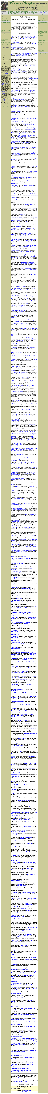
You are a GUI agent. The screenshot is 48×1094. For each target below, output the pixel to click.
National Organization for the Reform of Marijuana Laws (21, 176)
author (16, 105)
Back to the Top (5, 106)
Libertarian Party (15, 164)
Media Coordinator (19, 1077)
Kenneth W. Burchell (16, 805)
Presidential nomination (16, 984)
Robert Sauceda (15, 363)
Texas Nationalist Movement (30, 733)
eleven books (28, 91)
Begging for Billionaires (23, 627)
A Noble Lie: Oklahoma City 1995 (24, 133)
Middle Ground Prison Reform (20, 572)
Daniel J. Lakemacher (28, 737)
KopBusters (29, 667)
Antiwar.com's (15, 483)
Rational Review (32, 898)
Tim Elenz (14, 355)
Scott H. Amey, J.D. (16, 110)
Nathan (13, 127)
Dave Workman (15, 577)
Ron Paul (17, 321)
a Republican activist (26, 826)
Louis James (14, 399)
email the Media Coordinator (21, 1081)
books (31, 940)
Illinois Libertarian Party (29, 65)
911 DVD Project (29, 1062)
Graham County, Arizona (31, 295)
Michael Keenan (15, 380)
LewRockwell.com (31, 347)
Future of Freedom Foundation (4, 34)
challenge (35, 1041)
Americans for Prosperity (30, 152)
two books (21, 79)
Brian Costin (19, 450)
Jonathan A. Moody (16, 141)
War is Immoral (22, 738)
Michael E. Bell (18, 495)
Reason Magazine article (18, 498)
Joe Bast (13, 245)
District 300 (29, 843)
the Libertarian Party (28, 1034)
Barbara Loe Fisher (16, 772)
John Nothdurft (15, 918)
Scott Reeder (14, 193)
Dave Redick (14, 315)
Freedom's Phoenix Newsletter (19, 509)
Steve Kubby (14, 228)
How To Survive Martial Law (18, 998)
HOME (3, 15)
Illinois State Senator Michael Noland (20, 1068)
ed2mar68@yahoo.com (31, 927)
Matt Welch (14, 991)
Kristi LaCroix (15, 248)
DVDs (16, 669)
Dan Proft (14, 793)
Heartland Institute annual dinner (26, 246)
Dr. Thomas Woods (16, 90)
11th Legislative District (18, 680)
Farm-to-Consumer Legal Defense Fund (27, 263)
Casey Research (16, 400)
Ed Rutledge (14, 612)
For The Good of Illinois (28, 185)
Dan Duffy (20, 751)
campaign (21, 306)
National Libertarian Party (42, 25)
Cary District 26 (15, 834)
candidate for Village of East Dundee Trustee (21, 459)
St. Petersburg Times (27, 704)
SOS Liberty (26, 285)
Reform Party (18, 226)
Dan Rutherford (15, 114)
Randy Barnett (15, 846)
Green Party (22, 214)
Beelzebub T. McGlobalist (17, 391)
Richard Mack (15, 295)
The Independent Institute (29, 862)
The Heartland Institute (32, 245)
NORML (14, 424)
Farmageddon (24, 254)
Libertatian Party (23, 671)
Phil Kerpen (14, 1064)
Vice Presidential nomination (18, 1051)
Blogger (13, 472)
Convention (33, 957)
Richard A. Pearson (16, 1043)
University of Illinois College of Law (24, 652)
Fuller (16, 127)
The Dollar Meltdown (31, 661)
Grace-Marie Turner (16, 208)
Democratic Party (17, 443)
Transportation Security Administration (20, 819)
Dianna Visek (14, 58)
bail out (28, 910)
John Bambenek (15, 566)
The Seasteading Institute (30, 380)
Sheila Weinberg (15, 776)
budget (12, 335)
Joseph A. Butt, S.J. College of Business (24, 368)
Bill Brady (14, 789)
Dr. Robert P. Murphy (16, 68)
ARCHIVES (42, 15)
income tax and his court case (18, 831)
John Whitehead (15, 36)
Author (13, 204)
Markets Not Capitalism (16, 220)
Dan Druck (14, 964)
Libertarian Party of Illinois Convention (20, 106)
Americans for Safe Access (17, 889)
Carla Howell (14, 273)
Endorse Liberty (30, 320)
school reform (19, 598)
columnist (26, 566)
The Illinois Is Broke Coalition (23, 609)
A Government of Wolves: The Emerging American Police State (23, 38)
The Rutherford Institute (30, 36)
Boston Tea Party (18, 901)
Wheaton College (17, 153)
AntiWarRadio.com (15, 420)
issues (27, 303)
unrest (22, 479)
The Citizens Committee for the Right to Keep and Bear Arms (23, 785)
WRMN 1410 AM (42, 12)
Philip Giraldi (15, 121)
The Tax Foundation (28, 658)
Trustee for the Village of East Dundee (24, 54)
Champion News (32, 269)
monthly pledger (4, 91)
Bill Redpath (15, 959)
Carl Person (14, 305)
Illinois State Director (18, 385)
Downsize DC (29, 929)
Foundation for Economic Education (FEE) (20, 142)
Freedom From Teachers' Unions (26, 251)
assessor (22, 838)
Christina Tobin (15, 118)
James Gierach (15, 428)
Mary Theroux (15, 403)
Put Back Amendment (31, 723)
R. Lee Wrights (15, 84)
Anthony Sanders (15, 42)
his (17, 348)
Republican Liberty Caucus (21, 55)
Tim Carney (14, 688)
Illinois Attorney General (26, 439)
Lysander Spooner (30, 851)
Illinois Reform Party (23, 223)
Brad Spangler (15, 617)
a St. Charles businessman (26, 837)
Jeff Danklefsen (15, 747)
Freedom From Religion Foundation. (23, 1019)
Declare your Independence (18, 508)
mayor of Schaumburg (26, 603)
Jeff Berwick (14, 337)
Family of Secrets (27, 692)
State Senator (15, 701)
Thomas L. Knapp (16, 535)
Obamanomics (14, 690)
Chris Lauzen (21, 701)
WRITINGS (30, 15)
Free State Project (25, 377)
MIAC (24, 823)
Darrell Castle (15, 906)
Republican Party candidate (29, 550)
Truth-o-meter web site (18, 706)
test (28, 1041)
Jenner (15, 166)
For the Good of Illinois (25, 279)
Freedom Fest (14, 183)
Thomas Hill (14, 48)
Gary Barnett (14, 347)
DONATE (11, 15)
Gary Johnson (33, 274)
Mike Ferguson (28, 821)
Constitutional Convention (17, 916)
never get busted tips (20, 667)
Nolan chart (20, 884)
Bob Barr (14, 968)
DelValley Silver (26, 414)
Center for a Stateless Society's (18, 478)
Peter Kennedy (15, 158)
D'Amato (13, 479)
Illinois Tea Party (21, 286)
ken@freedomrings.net (5, 73)
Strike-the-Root (41, 42)
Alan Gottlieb (15, 784)
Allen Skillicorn (28, 54)
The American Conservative (27, 123)
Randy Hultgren (32, 546)
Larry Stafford (27, 903)
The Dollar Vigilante (30, 337)
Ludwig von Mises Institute (5, 42)
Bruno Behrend (15, 185)
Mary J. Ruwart (15, 104)
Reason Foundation (4, 36)
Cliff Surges (14, 359)
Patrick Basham (15, 780)
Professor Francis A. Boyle (18, 651)
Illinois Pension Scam (26, 268)
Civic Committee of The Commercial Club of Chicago (23, 607)
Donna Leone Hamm (16, 571)
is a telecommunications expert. (21, 1054)
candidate (26, 555)
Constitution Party (24, 908)
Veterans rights (27, 503)
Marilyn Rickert (15, 544)
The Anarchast (19, 340)
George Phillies (15, 630)
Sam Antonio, (15, 1070)
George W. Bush (32, 654)
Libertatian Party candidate (25, 562)
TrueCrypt (13, 490)
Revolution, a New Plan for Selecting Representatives (22, 715)
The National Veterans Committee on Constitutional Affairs (24, 972)
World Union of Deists (26, 588)
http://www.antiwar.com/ (17, 880)
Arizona (33, 190)
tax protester (33, 514)
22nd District (27, 355)
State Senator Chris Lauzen (18, 351)
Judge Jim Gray (15, 199)
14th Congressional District (17, 563)
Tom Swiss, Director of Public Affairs (20, 1038)
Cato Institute (3, 24)
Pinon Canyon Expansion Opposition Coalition (22, 869)
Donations (3, 93)
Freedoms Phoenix (25, 507)
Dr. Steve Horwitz (16, 77)
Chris (13, 166)
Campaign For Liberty (16, 817)
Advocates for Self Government (4, 28)
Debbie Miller (15, 343)
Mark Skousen (15, 180)
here (6, 104)
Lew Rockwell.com (31, 339)
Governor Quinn (25, 234)
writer (34, 121)
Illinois (12, 556)
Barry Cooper (15, 666)
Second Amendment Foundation (18, 579)
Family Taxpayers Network (5, 44)
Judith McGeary (31, 254)
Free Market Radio (26, 409)
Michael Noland (24, 233)
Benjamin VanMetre (16, 97)
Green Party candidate (23, 720)
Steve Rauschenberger (16, 550)
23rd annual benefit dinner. (29, 1039)
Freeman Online (16, 419)
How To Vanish (33, 467)
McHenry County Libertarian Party (21, 893)
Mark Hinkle (15, 647)
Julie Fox (14, 555)
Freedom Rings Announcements (41, 51)
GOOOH (26, 298)
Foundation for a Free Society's (18, 47)
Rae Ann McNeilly (16, 239)
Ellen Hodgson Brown (17, 684)
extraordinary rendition (30, 655)
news (12, 484)
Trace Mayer (18, 467)
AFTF (18, 975)
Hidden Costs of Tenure (32, 195)
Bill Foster (26, 546)
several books (14, 72)
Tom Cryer (24, 830)
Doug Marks (20, 454)
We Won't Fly (32, 531)
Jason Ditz (26, 483)
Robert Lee (14, 840)
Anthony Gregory (16, 862)
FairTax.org (32, 544)
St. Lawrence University (32, 78)
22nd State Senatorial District (19, 551)
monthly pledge (3, 100)
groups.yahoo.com (27, 1090)
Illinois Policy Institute (19, 99)
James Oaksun (15, 636)
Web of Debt (29, 684)
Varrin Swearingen (16, 642)
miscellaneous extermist (16, 137)
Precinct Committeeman (26, 53)
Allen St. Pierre (15, 176)
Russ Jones (14, 708)
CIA (23, 121)
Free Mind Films (25, 132)
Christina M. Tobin (16, 433)
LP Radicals (14, 954)
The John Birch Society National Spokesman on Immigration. (22, 1071)
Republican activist (16, 448)
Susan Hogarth (26, 954)
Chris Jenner (14, 197)
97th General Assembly (16, 445)
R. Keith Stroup (31, 424)
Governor (19, 827)
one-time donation (4, 99)
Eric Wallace (15, 761)
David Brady (15, 948)
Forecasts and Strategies (24, 180)
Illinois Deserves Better (24, 935)
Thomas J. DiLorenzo (17, 940)
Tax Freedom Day (23, 659)
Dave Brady (14, 892)
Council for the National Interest (29, 124)
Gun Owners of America (32, 171)
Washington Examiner (18, 689)
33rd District (28, 359)
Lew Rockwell (24, 411)
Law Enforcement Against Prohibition (26, 431)
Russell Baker (15, 692)
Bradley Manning (30, 129)
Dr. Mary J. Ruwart (16, 983)
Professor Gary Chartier (17, 217)
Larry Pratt (14, 171)
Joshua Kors (14, 503)
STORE (20, 15)
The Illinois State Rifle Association (23, 1044)
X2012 (33, 535)
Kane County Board (31, 343)
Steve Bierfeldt (15, 815)
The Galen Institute (32, 208)
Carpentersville (15, 453)
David (32, 478)
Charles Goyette (15, 661)
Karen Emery (14, 414)
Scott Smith (14, 223)
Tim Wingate (15, 587)
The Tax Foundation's (18, 745)
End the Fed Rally (22, 895)
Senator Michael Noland (23, 800)
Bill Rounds (17, 486)
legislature (19, 235)
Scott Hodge (14, 658)
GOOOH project (15, 716)
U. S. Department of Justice (24, 136)
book (29, 806)
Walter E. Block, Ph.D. (17, 366)
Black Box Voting (29, 204)
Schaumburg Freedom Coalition (18, 601)
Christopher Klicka (16, 987)
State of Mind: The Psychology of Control (27, 135)
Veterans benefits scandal (16, 504)
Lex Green (14, 558)
